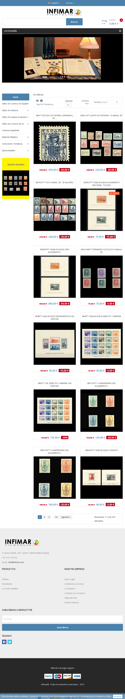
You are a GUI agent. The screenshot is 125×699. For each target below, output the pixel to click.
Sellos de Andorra (10, 110)
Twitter (10, 642)
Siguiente (66, 517)
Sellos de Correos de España (15, 103)
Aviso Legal (70, 579)
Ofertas (5, 579)
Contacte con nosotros (75, 593)
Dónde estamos (72, 602)
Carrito (112, 21)
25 (68, 104)
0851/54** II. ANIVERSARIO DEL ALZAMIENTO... (101, 384)
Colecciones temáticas (12, 143)
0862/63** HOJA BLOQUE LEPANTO (101, 450)
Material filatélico (10, 137)
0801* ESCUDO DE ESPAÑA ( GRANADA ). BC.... (54, 116)
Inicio (15, 97)
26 (56, 517)
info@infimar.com (16, 562)
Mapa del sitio (71, 598)
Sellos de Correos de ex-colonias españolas (13, 127)
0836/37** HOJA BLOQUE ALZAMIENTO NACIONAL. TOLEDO (102, 183)
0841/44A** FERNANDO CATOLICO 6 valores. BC (101, 250)
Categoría (10, 30)
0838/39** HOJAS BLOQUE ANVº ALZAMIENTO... (54, 250)
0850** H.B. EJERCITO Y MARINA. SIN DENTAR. (54, 384)
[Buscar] (42, 21)
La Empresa (70, 588)
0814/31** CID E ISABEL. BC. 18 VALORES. (55, 182)
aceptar (118, 696)
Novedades (7, 584)
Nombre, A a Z (106, 102)
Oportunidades (8, 150)
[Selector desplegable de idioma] (54, 3)
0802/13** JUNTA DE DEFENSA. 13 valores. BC (102, 115)
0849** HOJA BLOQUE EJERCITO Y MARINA (101, 316)
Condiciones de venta (74, 584)
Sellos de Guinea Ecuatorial (14, 117)
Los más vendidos (10, 588)
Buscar (74, 21)
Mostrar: (69, 101)
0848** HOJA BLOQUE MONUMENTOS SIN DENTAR (54, 317)
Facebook (4, 642)
